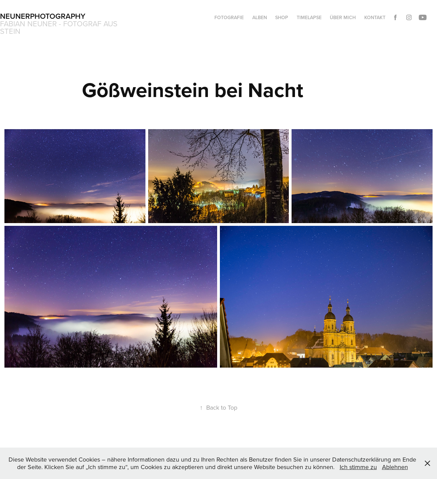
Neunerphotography (42, 16)
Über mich (343, 17)
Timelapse (309, 17)
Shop (281, 17)
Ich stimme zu (358, 467)
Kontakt (374, 17)
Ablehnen (395, 467)
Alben (259, 17)
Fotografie (229, 17)
